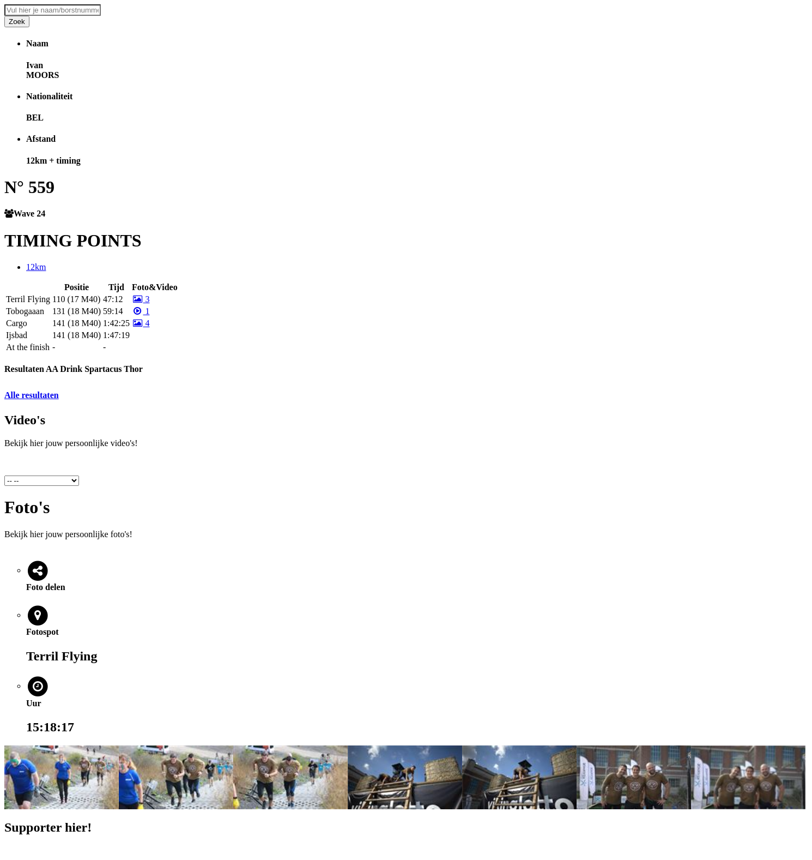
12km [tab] (36, 267)
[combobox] (52, 10)
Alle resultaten (31, 395)
